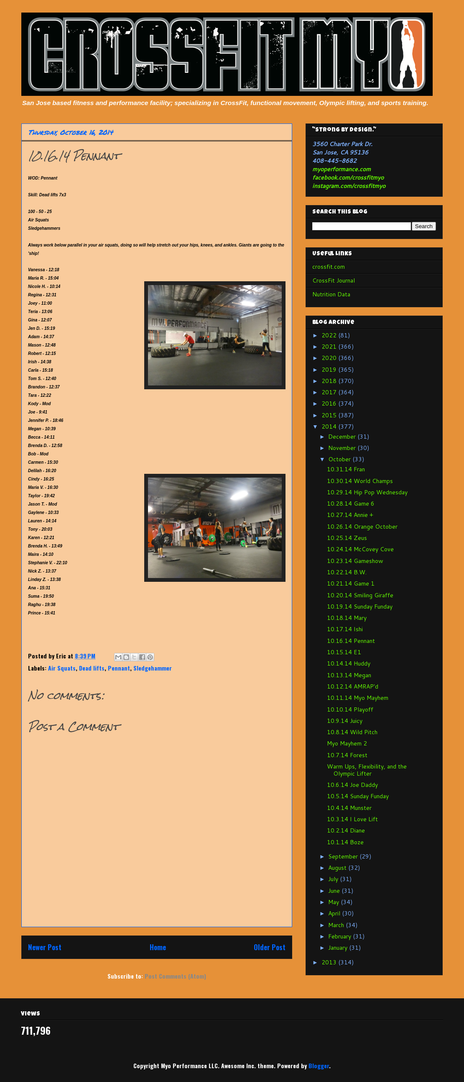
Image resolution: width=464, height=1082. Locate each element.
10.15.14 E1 (344, 652)
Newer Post (44, 947)
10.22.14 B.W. (347, 572)
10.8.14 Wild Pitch (352, 732)
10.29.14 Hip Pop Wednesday (367, 492)
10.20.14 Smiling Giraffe (360, 595)
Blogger (318, 1065)
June (335, 891)
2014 (329, 426)
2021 (329, 346)
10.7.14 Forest (347, 755)
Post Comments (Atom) (175, 975)
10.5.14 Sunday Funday (358, 796)
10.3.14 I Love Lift (352, 819)
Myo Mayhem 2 (347, 743)
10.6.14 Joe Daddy (352, 785)
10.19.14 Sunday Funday (360, 606)
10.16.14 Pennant (351, 641)
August (338, 868)
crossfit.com (328, 266)
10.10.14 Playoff (350, 709)
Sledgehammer (152, 667)
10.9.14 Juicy (344, 721)
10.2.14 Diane (346, 830)
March (337, 925)
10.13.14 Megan (349, 675)
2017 (329, 392)
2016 (329, 403)
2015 (329, 415)
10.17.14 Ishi (345, 629)
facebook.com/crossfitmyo (348, 177)
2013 (329, 962)
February (340, 936)
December (342, 436)
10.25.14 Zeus (347, 538)
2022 (329, 335)
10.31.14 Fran (346, 469)
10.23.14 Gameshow (355, 561)
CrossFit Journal (333, 280)
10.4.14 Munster (349, 808)
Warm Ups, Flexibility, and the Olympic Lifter (367, 770)
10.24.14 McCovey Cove (360, 549)
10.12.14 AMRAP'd (352, 686)
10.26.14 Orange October (362, 526)
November (342, 448)
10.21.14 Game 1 (351, 583)
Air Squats (62, 667)
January (338, 947)
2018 (329, 381)
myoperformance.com (341, 169)
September (343, 856)
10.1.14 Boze (345, 842)
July (334, 879)
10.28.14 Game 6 (351, 503)
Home (158, 947)
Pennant (119, 667)
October (340, 459)
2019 (329, 369)
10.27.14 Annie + (350, 515)
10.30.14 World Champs (360, 481)
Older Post (270, 947)
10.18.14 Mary (347, 618)
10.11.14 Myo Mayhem (357, 698)
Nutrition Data (331, 294)
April (335, 913)
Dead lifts (92, 667)
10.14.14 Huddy (348, 663)
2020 (329, 358)
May (334, 902)
